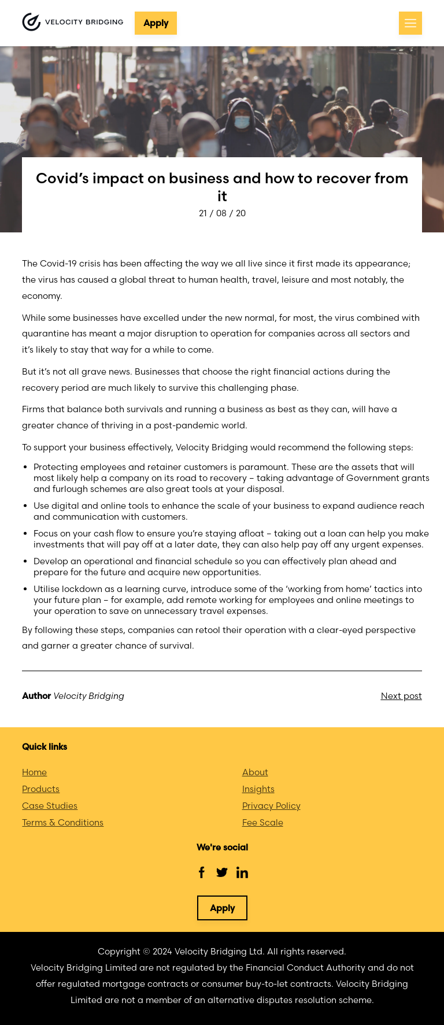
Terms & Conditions (62, 822)
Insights (258, 788)
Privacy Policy (271, 805)
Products (41, 788)
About (255, 772)
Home (34, 772)
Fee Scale (262, 822)
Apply (155, 22)
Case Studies (49, 805)
